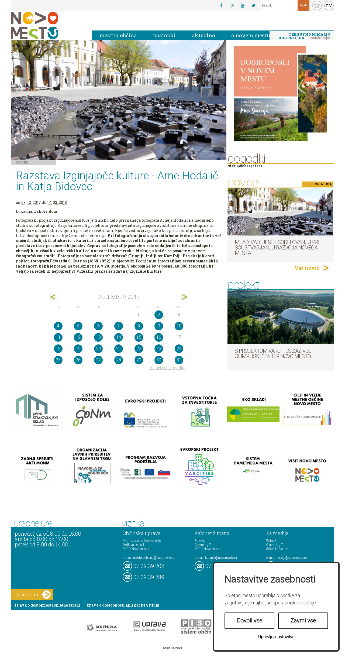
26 (78, 359)
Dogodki (22, 162)
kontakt (317, 5)
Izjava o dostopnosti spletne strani (48, 605)
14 (118, 337)
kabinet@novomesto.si (221, 557)
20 (98, 348)
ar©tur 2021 (172, 648)
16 (158, 337)
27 (98, 359)
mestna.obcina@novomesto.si (154, 557)
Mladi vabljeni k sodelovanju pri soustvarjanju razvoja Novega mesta (277, 247)
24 (179, 348)
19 (78, 348)
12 (78, 337)
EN (329, 5)
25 (58, 359)
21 (118, 348)
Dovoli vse (249, 620)
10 (179, 325)
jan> (184, 297)
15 (138, 337)
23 (158, 348)
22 (138, 348)
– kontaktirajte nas (304, 36)
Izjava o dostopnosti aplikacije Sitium (123, 605)
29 (138, 359)
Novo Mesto (47, 25)
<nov (53, 297)
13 (98, 337)
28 (118, 359)
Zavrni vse (303, 620)
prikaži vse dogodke (167, 367)
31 (179, 359)
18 (58, 348)
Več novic (306, 268)
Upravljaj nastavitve (276, 636)
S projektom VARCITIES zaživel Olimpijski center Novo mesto (273, 354)
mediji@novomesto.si (292, 557)
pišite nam (33, 594)
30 (158, 359)
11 (58, 337)
